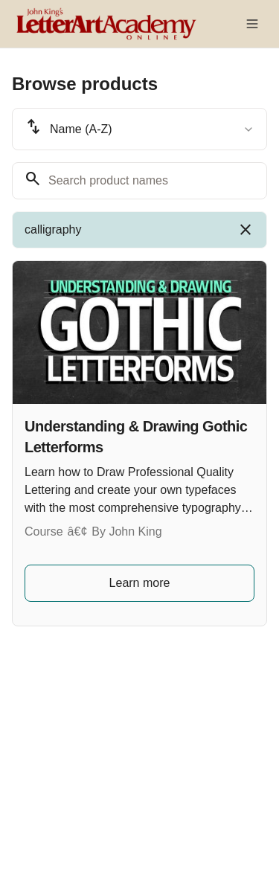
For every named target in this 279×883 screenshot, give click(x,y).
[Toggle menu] (252, 24)
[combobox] (139, 129)
